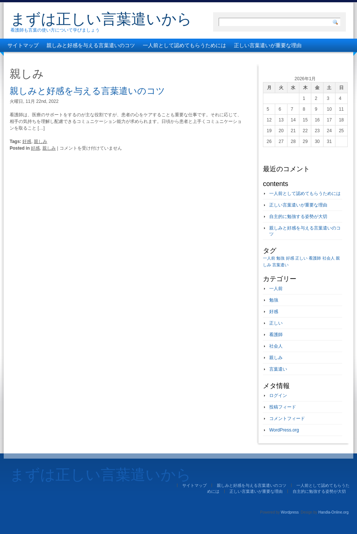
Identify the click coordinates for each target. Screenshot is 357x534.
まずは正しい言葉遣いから (101, 19)
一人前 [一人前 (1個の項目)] (269, 258)
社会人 (276, 346)
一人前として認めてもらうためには (184, 45)
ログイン (278, 395)
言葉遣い (278, 369)
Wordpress (290, 512)
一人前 (276, 288)
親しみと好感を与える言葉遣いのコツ (90, 45)
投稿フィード (282, 407)
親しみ (40, 141)
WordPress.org (284, 430)
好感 (26, 141)
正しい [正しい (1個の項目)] (301, 258)
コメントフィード (287, 418)
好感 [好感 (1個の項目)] (290, 258)
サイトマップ (23, 45)
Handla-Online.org (333, 512)
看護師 (276, 334)
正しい (276, 323)
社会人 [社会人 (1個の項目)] (328, 258)
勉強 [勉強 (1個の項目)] (280, 258)
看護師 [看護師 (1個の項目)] (315, 258)
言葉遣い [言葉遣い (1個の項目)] (280, 265)
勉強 (273, 300)
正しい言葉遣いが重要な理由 (268, 45)
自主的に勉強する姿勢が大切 (41, 59)
